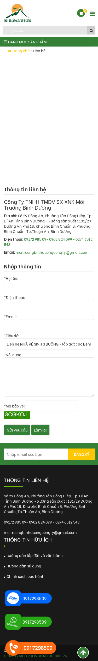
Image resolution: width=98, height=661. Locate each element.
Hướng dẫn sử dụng (22, 565)
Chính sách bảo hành (24, 576)
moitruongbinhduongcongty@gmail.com (52, 252)
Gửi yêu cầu (17, 430)
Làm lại (40, 430)
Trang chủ (19, 50)
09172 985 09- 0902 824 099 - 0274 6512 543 (48, 241)
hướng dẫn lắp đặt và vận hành (33, 555)
